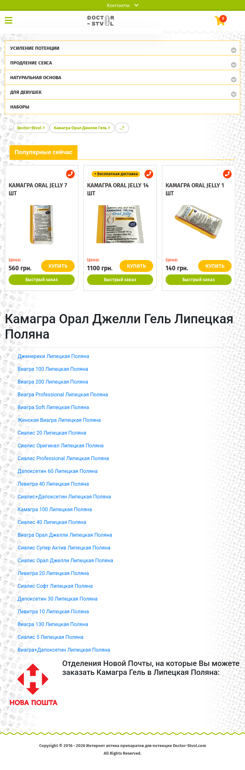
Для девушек (25, 92)
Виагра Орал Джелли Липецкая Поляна (65, 535)
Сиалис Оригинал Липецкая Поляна (61, 446)
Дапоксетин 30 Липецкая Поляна (58, 599)
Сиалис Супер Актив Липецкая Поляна (64, 548)
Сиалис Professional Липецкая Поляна (63, 458)
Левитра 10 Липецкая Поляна (53, 612)
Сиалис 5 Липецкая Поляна (50, 637)
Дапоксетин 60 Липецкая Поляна (58, 471)
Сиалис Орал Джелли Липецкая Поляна (65, 560)
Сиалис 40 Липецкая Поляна (52, 522)
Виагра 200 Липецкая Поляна (53, 382)
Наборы (19, 107)
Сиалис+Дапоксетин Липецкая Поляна (64, 497)
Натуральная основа (35, 77)
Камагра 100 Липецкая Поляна (55, 509)
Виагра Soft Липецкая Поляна (53, 407)
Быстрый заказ (42, 279)
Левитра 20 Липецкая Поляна (53, 573)
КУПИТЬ (57, 266)
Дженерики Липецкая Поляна (53, 356)
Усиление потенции (34, 48)
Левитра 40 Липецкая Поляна (53, 484)
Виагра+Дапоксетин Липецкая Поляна (64, 650)
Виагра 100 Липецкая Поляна (53, 369)
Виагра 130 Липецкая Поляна (53, 624)
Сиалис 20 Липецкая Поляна (52, 433)
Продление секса (31, 63)
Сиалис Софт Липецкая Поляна (55, 586)
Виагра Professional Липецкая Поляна (63, 395)
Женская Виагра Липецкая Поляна (59, 420)
